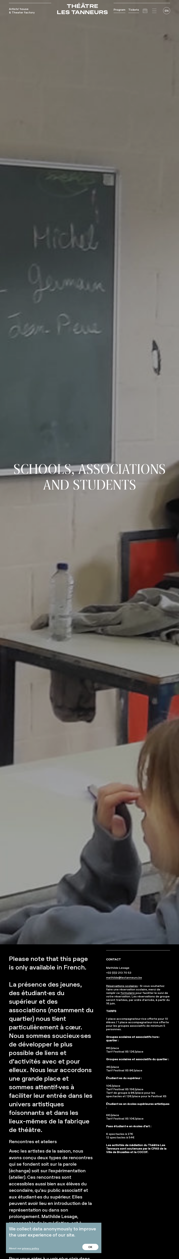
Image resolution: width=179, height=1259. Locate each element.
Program (119, 9)
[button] (154, 11)
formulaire (127, 993)
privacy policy (30, 1248)
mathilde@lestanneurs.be (124, 977)
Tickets (133, 9)
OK (90, 1247)
